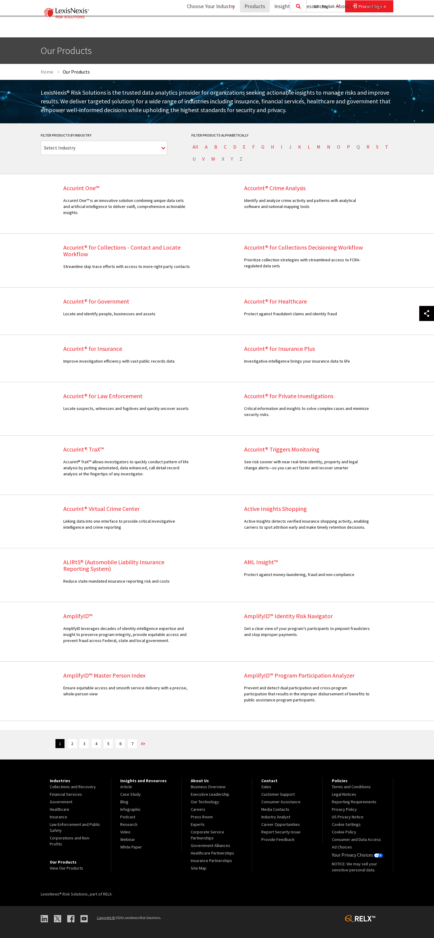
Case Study (130, 794)
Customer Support (278, 794)
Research (128, 824)
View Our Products (66, 868)
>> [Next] (167, 744)
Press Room (202, 817)
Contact (375, 28)
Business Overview (208, 786)
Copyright (106, 917)
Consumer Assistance (280, 801)
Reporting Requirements (354, 801)
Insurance (58, 817)
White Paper (131, 847)
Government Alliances (210, 845)
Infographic (130, 809)
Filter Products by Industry (66, 135)
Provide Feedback (277, 839)
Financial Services (66, 794)
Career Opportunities (280, 824)
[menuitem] (251, 29)
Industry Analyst (275, 817)
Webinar (127, 839)
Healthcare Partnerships (212, 853)
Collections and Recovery (73, 786)
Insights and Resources (296, 28)
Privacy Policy (344, 809)
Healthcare (59, 809)
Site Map (198, 868)
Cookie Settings (346, 824)
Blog (124, 801)
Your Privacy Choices (355, 854)
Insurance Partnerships (211, 860)
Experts (198, 824)
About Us (342, 28)
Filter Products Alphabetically (219, 135)
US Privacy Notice (347, 817)
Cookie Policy (344, 832)
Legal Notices (344, 794)
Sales (266, 786)
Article (126, 786)
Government (61, 801)
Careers (198, 809)
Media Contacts (275, 809)
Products (251, 28)
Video (125, 832)
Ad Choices (342, 847)
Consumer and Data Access (356, 839)
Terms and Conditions (351, 786)
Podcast (127, 817)
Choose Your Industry (203, 28)
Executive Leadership (210, 794)
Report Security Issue (280, 832)
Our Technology (205, 801)
